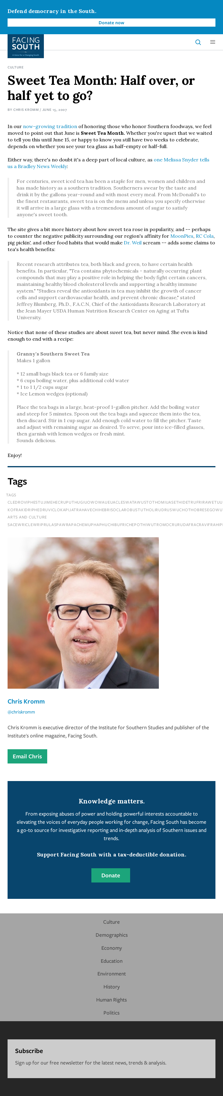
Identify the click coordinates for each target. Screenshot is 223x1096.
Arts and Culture (27, 517)
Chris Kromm (26, 109)
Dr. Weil (133, 243)
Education (112, 960)
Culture (16, 67)
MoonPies (181, 236)
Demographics (112, 934)
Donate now (111, 22)
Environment (111, 973)
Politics (111, 1012)
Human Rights (111, 999)
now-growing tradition (50, 126)
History (111, 986)
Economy (111, 947)
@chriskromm (21, 712)
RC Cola (205, 236)
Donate (110, 875)
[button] (213, 42)
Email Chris (27, 756)
